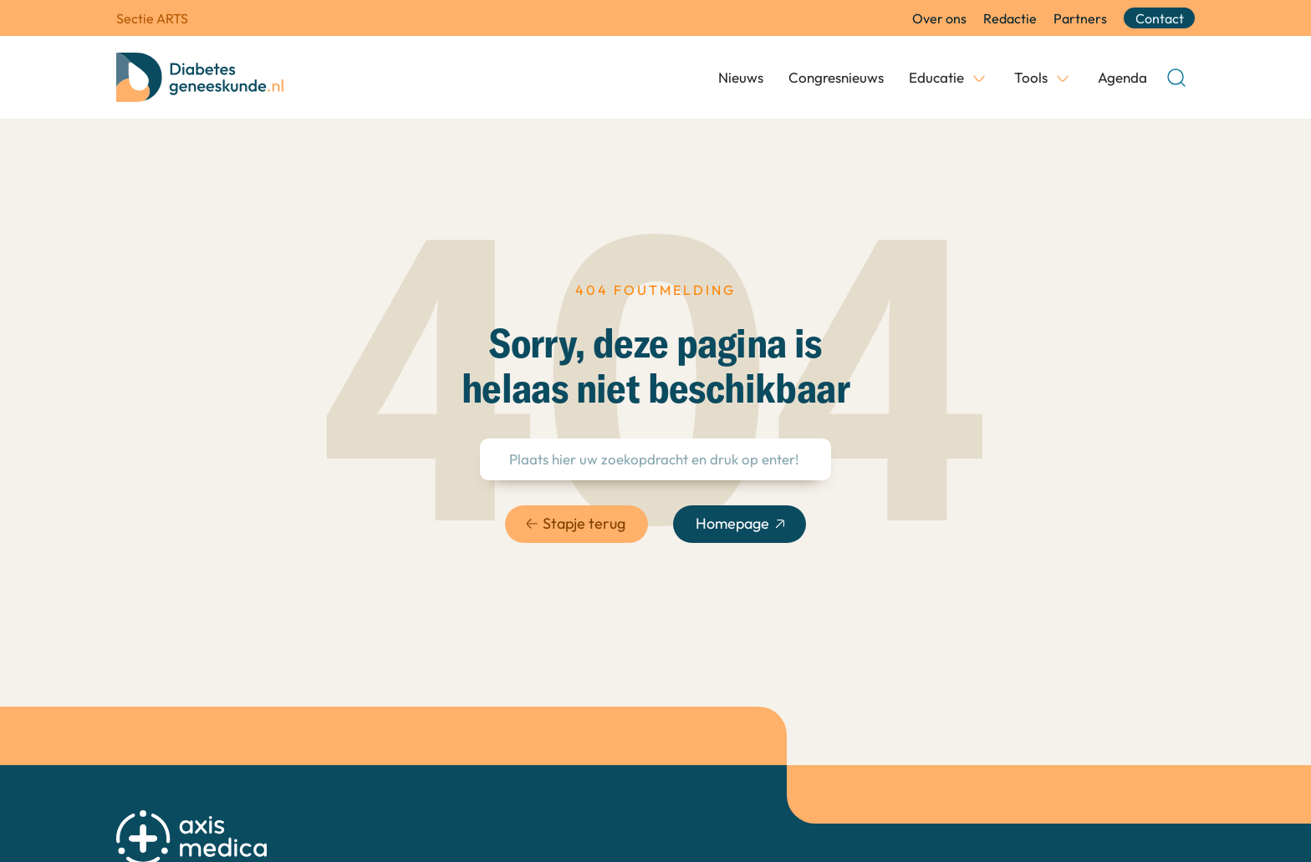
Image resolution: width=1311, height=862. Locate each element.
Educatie (936, 77)
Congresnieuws (836, 77)
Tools (1031, 77)
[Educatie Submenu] (979, 78)
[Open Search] (1176, 77)
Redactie (1010, 18)
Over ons (939, 18)
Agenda (1122, 77)
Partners (1080, 18)
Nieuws (740, 77)
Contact (1159, 18)
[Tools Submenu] (1063, 78)
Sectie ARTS (152, 18)
